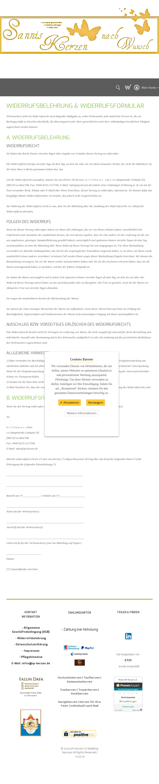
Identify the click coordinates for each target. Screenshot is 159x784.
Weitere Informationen (82, 413)
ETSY (128, 660)
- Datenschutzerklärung (31, 644)
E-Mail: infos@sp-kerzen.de (31, 663)
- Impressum (30, 651)
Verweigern (95, 402)
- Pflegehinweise (30, 657)
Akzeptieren (70, 402)
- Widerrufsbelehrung (30, 638)
